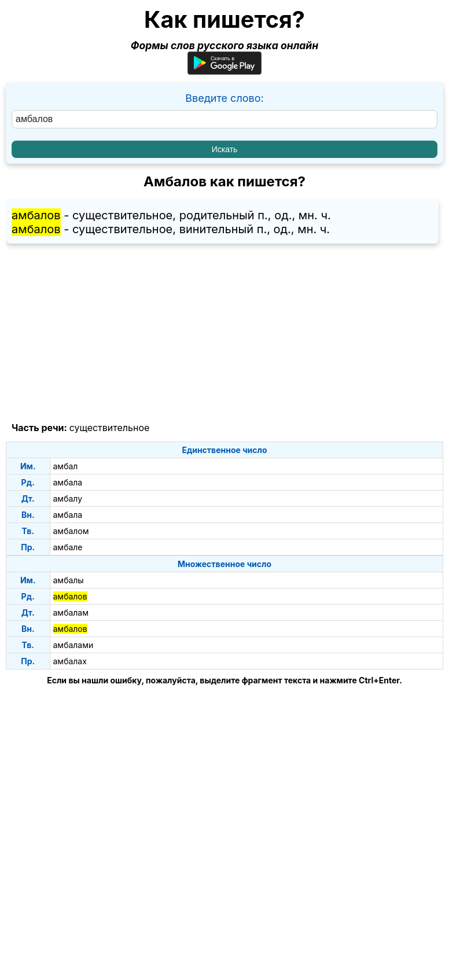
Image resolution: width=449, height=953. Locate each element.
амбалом (71, 531)
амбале (68, 547)
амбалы (68, 580)
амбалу (68, 498)
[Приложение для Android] (224, 71)
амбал (65, 466)
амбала (68, 482)
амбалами (73, 645)
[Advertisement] (224, 333)
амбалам (71, 612)
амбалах (70, 661)
